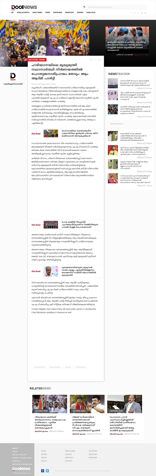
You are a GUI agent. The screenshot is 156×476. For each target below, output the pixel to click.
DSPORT (80, 12)
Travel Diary (70, 451)
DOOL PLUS (91, 12)
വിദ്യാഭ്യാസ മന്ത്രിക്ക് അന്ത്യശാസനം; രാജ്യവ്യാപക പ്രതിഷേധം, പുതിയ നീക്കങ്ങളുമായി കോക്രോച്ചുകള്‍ (50, 422)
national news (80, 367)
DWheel (44, 454)
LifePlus (68, 454)
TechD (43, 451)
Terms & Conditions (22, 458)
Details (44, 461)
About (15, 448)
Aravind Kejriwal (55, 367)
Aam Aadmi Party (39, 367)
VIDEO (47, 12)
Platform (93, 451)
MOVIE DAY (69, 12)
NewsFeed (93, 458)
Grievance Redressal (22, 464)
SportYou (69, 458)
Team (14, 451)
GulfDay (68, 461)
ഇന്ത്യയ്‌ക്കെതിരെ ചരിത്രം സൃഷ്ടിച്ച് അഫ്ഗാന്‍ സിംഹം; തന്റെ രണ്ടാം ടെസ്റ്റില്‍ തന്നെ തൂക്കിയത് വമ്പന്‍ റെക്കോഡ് (126, 46)
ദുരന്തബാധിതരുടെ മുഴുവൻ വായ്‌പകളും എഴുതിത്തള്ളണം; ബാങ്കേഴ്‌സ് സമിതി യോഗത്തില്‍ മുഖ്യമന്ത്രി (79, 271)
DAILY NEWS (37, 12)
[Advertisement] (66, 206)
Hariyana (68, 367)
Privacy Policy (19, 454)
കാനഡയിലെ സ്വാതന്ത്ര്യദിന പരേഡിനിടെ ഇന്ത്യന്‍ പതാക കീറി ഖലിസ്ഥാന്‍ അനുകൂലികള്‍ (80, 133)
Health (44, 458)
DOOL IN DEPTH (23, 12)
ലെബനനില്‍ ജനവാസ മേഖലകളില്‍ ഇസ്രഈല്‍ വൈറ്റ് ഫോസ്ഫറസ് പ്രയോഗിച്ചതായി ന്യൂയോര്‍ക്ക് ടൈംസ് (135, 83)
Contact (16, 461)
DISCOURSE (57, 12)
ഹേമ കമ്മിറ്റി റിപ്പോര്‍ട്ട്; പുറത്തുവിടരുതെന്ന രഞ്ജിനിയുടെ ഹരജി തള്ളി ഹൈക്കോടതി (80, 225)
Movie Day (93, 454)
